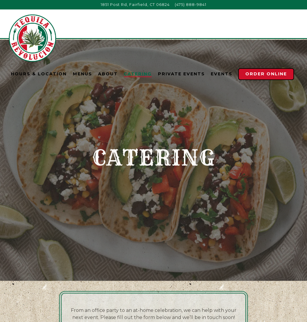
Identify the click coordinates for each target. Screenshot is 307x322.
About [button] (108, 74)
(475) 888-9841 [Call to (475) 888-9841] (190, 4)
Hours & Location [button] (39, 74)
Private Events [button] (181, 74)
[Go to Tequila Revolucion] (135, 4)
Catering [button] (138, 74)
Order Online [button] (266, 74)
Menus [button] (82, 74)
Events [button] (221, 74)
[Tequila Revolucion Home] (32, 37)
